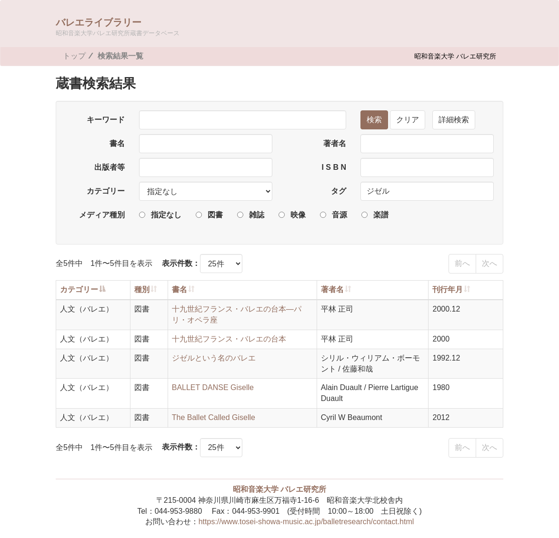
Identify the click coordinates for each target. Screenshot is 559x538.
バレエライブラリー (118, 26)
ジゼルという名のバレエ (214, 358)
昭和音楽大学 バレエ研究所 (455, 56)
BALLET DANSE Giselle (213, 387)
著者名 (334, 143)
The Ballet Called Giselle (213, 417)
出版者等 (109, 167)
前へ (462, 263)
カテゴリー (106, 191)
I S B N (333, 167)
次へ (489, 263)
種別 (142, 289)
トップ (74, 55)
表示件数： (181, 263)
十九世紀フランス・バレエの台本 (229, 339)
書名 (117, 143)
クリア (407, 119)
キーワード (106, 120)
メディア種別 (102, 215)
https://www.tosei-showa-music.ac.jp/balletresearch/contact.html (306, 522)
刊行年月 (447, 289)
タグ (338, 191)
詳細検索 (454, 119)
